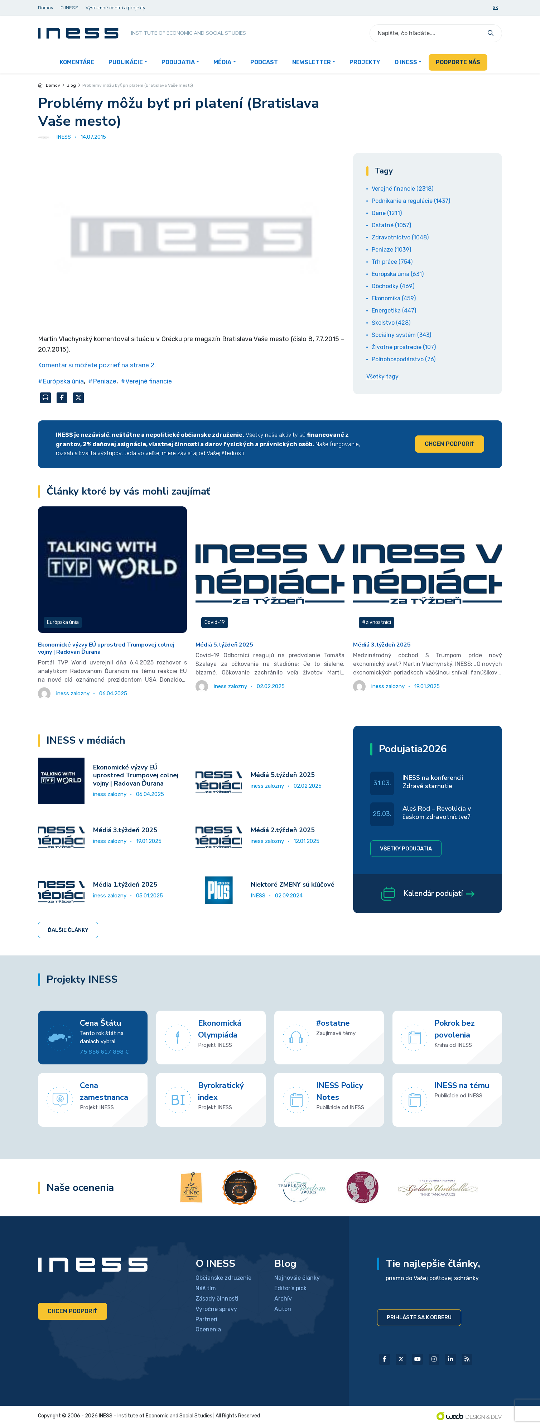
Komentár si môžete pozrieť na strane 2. (97, 365)
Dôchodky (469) (393, 286)
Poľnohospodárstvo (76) (403, 359)
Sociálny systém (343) (401, 335)
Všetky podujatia (406, 848)
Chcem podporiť (449, 443)
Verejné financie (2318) (402, 188)
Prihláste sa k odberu (419, 1317)
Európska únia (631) (398, 274)
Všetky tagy (382, 376)
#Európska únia (61, 381)
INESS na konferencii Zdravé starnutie (432, 781)
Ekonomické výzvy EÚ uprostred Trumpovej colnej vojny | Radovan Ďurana (106, 648)
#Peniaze (102, 381)
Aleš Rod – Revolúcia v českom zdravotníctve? (436, 812)
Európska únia (63, 622)
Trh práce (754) (392, 261)
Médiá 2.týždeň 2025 (283, 830)
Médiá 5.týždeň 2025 (224, 645)
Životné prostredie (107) (404, 347)
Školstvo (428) (391, 322)
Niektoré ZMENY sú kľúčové (292, 884)
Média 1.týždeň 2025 (125, 884)
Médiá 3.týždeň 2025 (382, 645)
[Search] (426, 33)
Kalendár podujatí (427, 895)
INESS (258, 895)
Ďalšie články (68, 930)
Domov (49, 85)
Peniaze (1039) (391, 249)
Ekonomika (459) (394, 298)
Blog (71, 85)
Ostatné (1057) (391, 225)
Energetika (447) (394, 310)
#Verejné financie (146, 381)
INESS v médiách (86, 740)
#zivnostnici (376, 622)
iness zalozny (109, 794)
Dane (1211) (387, 213)
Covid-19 (214, 622)
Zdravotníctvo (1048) (400, 237)
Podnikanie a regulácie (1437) (411, 200)
